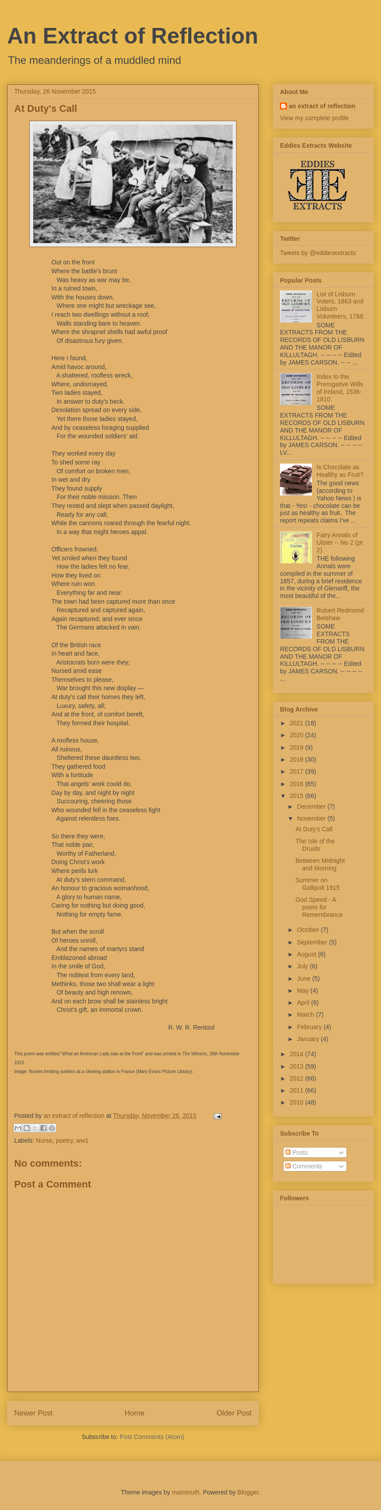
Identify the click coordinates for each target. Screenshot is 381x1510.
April (304, 1002)
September (313, 942)
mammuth (185, 1492)
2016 (297, 783)
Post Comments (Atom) (152, 1436)
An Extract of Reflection (132, 36)
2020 (297, 735)
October (309, 929)
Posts (296, 1152)
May (303, 990)
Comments (304, 1166)
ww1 (82, 1140)
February (310, 1026)
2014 (297, 1054)
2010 (297, 1102)
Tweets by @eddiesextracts (318, 252)
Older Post (234, 1413)
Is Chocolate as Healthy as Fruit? (340, 471)
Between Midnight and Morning (320, 864)
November (312, 818)
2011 (297, 1090)
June (304, 978)
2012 (297, 1078)
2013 (297, 1066)
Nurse (44, 1140)
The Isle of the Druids (315, 845)
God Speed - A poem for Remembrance (319, 907)
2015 (297, 795)
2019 (297, 747)
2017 (297, 771)
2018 (297, 759)
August (307, 954)
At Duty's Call (314, 829)
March (306, 1014)
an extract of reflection (322, 106)
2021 (297, 723)
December (312, 806)
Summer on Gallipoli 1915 (317, 884)
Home (134, 1413)
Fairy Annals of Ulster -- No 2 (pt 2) (339, 542)
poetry (64, 1140)
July (303, 966)
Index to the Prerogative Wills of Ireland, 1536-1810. (340, 387)
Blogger (247, 1492)
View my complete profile (314, 118)
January (309, 1038)
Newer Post (33, 1413)
